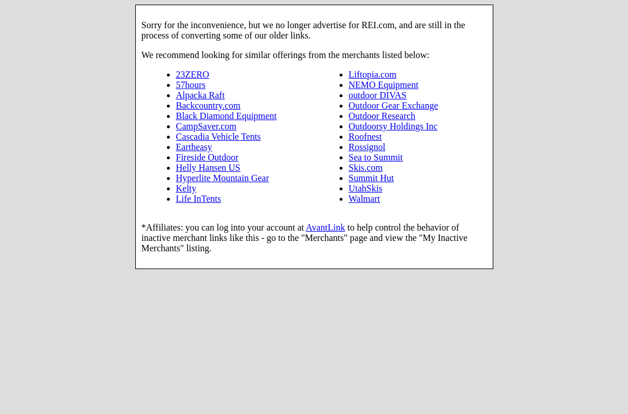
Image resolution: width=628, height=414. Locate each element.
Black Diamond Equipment (226, 116)
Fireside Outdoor (207, 157)
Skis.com (366, 167)
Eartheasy (194, 147)
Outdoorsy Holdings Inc (393, 126)
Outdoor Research (382, 116)
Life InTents (198, 199)
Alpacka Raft (200, 95)
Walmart (364, 199)
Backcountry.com (208, 105)
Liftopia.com (373, 74)
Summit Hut (371, 178)
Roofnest (365, 136)
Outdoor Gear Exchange (394, 105)
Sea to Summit (376, 157)
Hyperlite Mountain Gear (222, 178)
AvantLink (325, 227)
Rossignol (367, 147)
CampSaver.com (206, 126)
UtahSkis (366, 188)
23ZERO (193, 74)
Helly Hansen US (208, 167)
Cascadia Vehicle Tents (218, 136)
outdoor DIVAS (378, 95)
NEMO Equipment (383, 85)
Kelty (186, 188)
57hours (191, 85)
